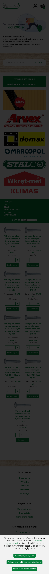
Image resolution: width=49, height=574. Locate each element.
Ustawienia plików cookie (24, 569)
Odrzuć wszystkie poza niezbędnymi (24, 562)
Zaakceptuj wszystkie (24, 555)
